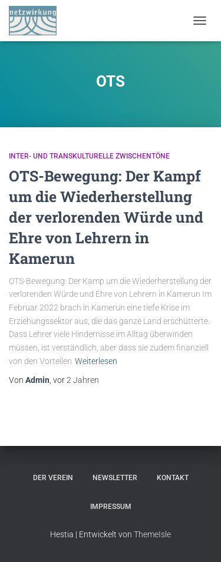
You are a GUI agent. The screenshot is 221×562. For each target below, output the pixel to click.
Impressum (110, 507)
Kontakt (173, 478)
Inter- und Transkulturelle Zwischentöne (89, 156)
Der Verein (53, 478)
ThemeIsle (152, 534)
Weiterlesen (96, 361)
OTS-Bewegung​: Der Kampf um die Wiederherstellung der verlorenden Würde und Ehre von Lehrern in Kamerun (106, 217)
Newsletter (115, 478)
